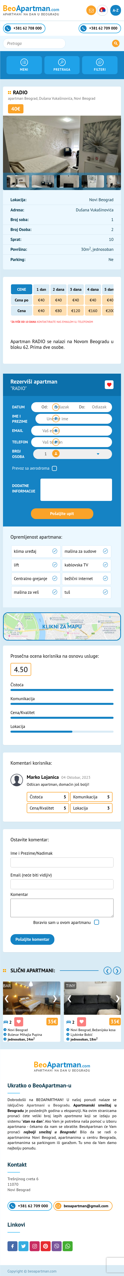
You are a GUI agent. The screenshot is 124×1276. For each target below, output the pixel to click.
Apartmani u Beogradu (48, 1103)
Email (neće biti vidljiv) (31, 873)
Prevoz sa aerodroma (31, 466)
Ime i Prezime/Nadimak (31, 851)
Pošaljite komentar (32, 937)
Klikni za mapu (62, 624)
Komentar (19, 892)
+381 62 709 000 (28, 1204)
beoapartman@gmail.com (81, 1204)
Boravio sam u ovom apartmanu (62, 921)
